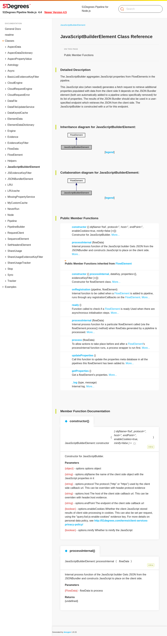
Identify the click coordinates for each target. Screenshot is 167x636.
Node (11, 215)
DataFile (12, 101)
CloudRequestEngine (20, 88)
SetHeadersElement (19, 244)
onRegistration (81, 289)
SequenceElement (18, 238)
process (77, 340)
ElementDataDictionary (21, 124)
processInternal (81, 242)
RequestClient (16, 232)
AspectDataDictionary (20, 52)
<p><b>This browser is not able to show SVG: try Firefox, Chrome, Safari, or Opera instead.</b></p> (76, 141)
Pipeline (12, 221)
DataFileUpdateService (21, 107)
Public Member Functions (79, 55)
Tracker (12, 280)
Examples (10, 287)
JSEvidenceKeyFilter (20, 173)
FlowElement (15, 154)
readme (9, 34)
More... (116, 234)
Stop (10, 268)
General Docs (13, 29)
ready (75, 305)
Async (11, 70)
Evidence (13, 137)
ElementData (15, 118)
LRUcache (14, 190)
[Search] (139, 9)
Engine (12, 130)
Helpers (12, 160)
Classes (9, 40)
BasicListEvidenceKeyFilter (23, 76)
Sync (10, 274)
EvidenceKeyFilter (18, 143)
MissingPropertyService (21, 196)
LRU (10, 184)
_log (74, 382)
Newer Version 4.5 (55, 12)
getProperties (80, 371)
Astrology (13, 65)
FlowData (13, 148)
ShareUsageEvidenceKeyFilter (25, 257)
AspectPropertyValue (20, 58)
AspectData (14, 46)
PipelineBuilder (16, 226)
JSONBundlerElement (20, 179)
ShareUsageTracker (19, 262)
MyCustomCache (18, 202)
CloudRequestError (19, 94)
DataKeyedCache (18, 112)
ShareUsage (15, 251)
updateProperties (82, 355)
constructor (79, 227)
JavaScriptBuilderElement (24, 166)
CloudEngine (15, 82)
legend (109, 152)
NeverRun (13, 208)
